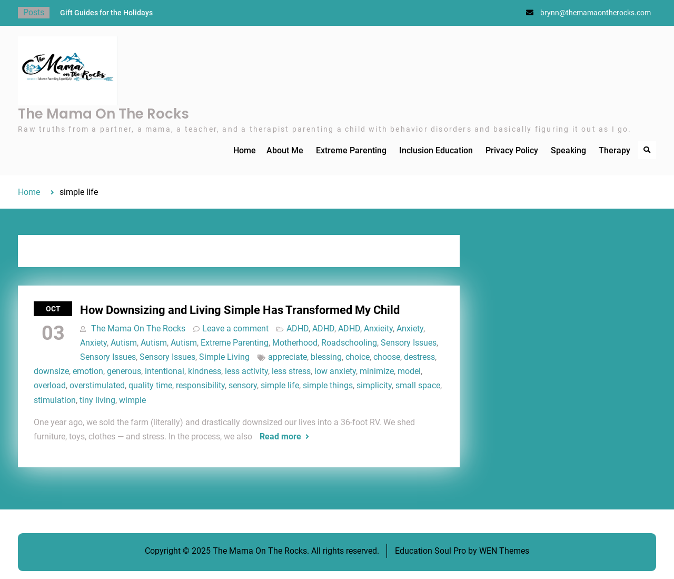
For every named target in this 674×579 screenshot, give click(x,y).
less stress (291, 371)
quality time (150, 385)
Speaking (568, 150)
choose (386, 357)
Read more (280, 436)
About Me (284, 150)
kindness (204, 371)
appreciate (287, 357)
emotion (88, 371)
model (409, 371)
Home (244, 150)
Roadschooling (349, 343)
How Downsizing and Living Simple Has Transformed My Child (240, 310)
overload (50, 385)
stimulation (55, 400)
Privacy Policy (511, 150)
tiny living (97, 400)
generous (124, 371)
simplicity (374, 385)
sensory (243, 385)
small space (417, 385)
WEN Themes (504, 551)
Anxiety (410, 328)
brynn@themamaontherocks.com (595, 12)
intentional (164, 371)
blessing (326, 357)
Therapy (614, 150)
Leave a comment (235, 328)
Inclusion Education (436, 150)
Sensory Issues (409, 343)
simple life (280, 385)
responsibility (200, 385)
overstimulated (97, 385)
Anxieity (378, 328)
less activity (246, 371)
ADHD (297, 328)
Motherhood (295, 343)
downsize (51, 371)
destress (419, 357)
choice (357, 357)
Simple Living (224, 357)
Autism (124, 343)
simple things (328, 385)
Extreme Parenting (351, 150)
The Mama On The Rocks (103, 113)
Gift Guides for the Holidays (106, 12)
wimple (132, 400)
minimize (377, 371)
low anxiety (335, 371)
